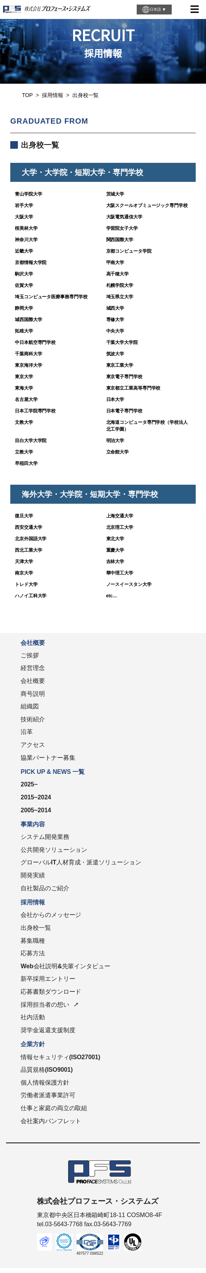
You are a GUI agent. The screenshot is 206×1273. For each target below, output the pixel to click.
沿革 (27, 732)
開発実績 (33, 875)
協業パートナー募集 (48, 757)
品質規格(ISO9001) (47, 1069)
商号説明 (33, 694)
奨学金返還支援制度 (48, 1030)
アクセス (33, 745)
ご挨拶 (30, 655)
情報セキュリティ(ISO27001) (60, 1057)
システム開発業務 (45, 837)
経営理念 (33, 668)
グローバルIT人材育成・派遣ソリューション (81, 862)
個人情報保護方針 (45, 1082)
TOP (27, 95)
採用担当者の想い (45, 1004)
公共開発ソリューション (54, 850)
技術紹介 (33, 719)
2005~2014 (36, 810)
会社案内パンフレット (51, 1121)
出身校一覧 (36, 928)
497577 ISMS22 (90, 1253)
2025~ (29, 784)
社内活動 (33, 1017)
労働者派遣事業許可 (48, 1095)
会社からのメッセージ (51, 915)
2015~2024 (36, 797)
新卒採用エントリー (48, 978)
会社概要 (33, 681)
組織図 (30, 706)
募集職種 (33, 940)
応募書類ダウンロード (51, 991)
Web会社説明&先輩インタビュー (65, 966)
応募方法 (33, 953)
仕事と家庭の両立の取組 (54, 1108)
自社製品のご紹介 (45, 888)
